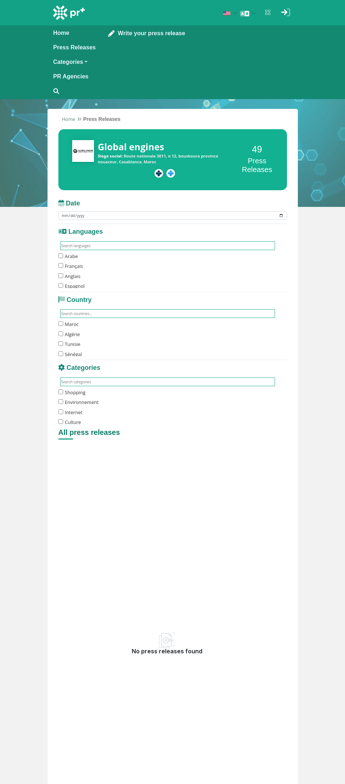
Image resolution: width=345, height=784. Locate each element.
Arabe (68, 256)
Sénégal (70, 354)
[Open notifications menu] (267, 12)
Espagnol (71, 286)
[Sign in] (285, 12)
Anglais (69, 276)
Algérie (69, 334)
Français (70, 266)
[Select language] (249, 13)
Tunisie (69, 344)
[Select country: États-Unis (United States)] (231, 13)
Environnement (78, 402)
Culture (69, 422)
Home (68, 119)
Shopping (72, 392)
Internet (70, 412)
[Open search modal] (74, 91)
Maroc (68, 324)
